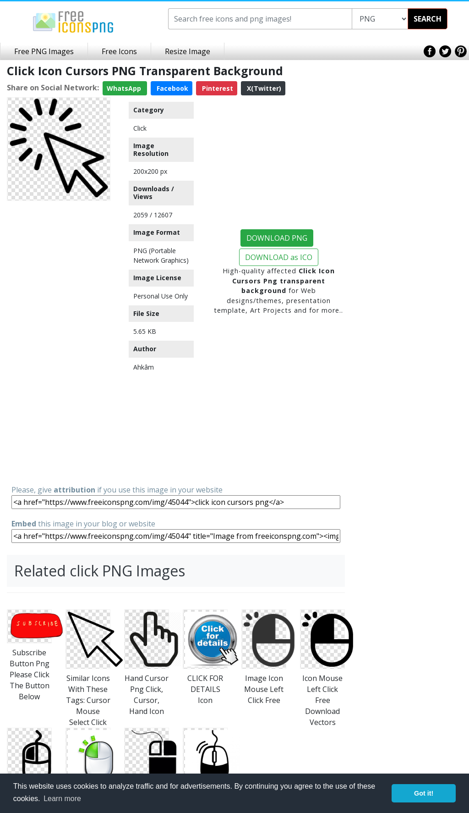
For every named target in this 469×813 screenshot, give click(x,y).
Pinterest (216, 88)
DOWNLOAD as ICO (278, 257)
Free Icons (119, 51)
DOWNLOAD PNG (276, 238)
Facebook (171, 88)
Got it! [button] (423, 793)
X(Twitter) (263, 88)
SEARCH (428, 19)
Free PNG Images (44, 51)
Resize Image (187, 51)
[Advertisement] (58, 342)
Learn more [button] (62, 798)
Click (140, 128)
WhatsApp (125, 88)
